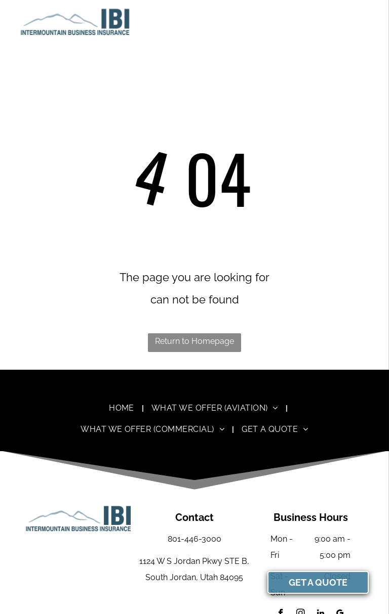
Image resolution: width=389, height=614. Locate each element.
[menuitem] (122, 407)
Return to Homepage (194, 341)
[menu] (367, 22)
